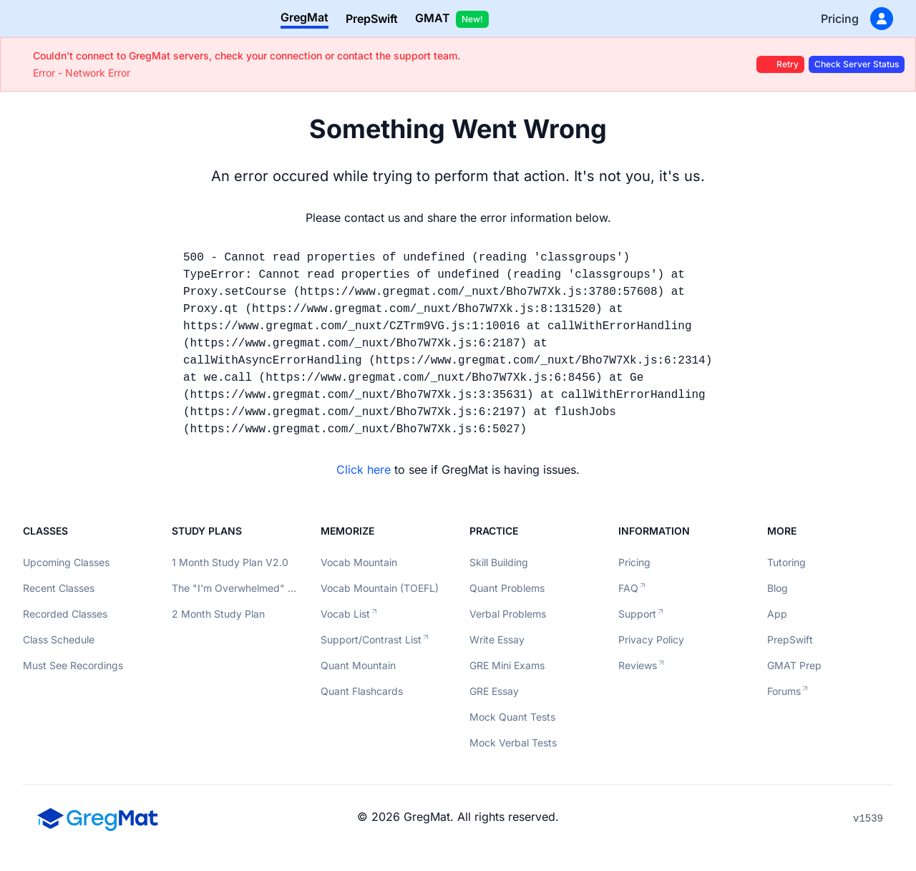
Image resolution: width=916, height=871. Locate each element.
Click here (363, 469)
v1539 (868, 818)
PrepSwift (372, 18)
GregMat (304, 17)
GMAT (452, 19)
